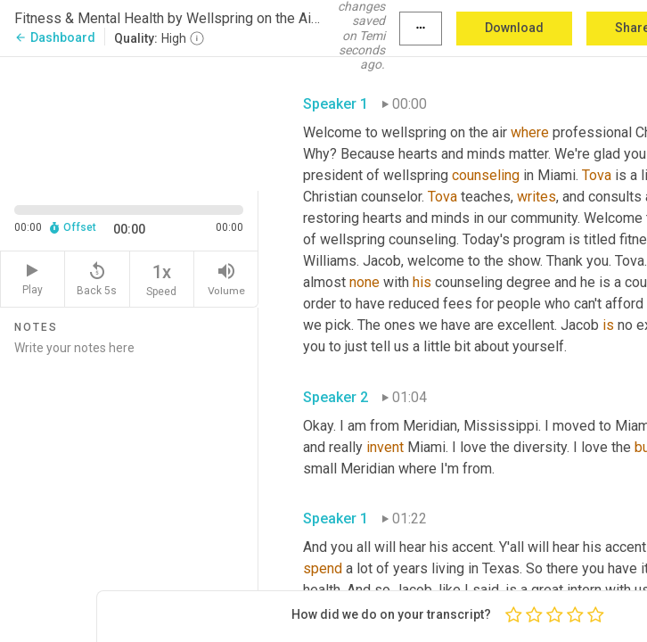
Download (514, 28)
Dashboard (54, 37)
